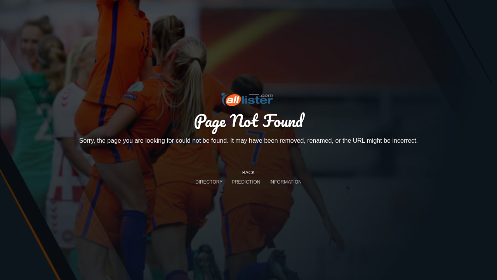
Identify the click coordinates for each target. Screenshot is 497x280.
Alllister (248, 99)
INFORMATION (285, 182)
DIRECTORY (208, 182)
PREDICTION (246, 182)
